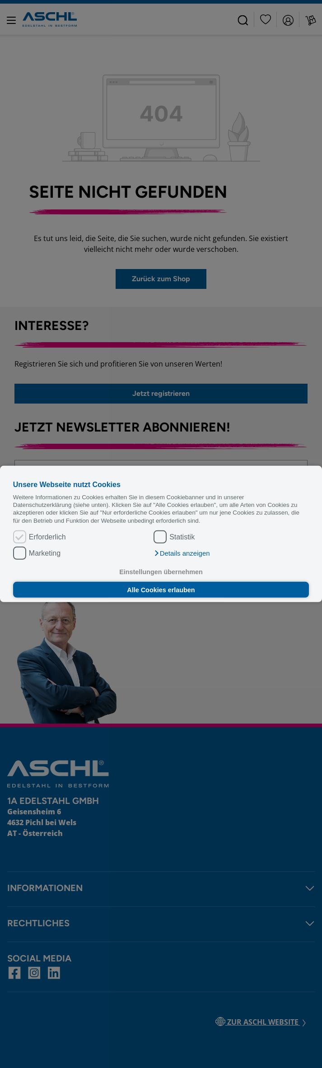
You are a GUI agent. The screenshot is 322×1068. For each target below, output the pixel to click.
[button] (182, 553)
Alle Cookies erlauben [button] (161, 589)
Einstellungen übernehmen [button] (161, 572)
